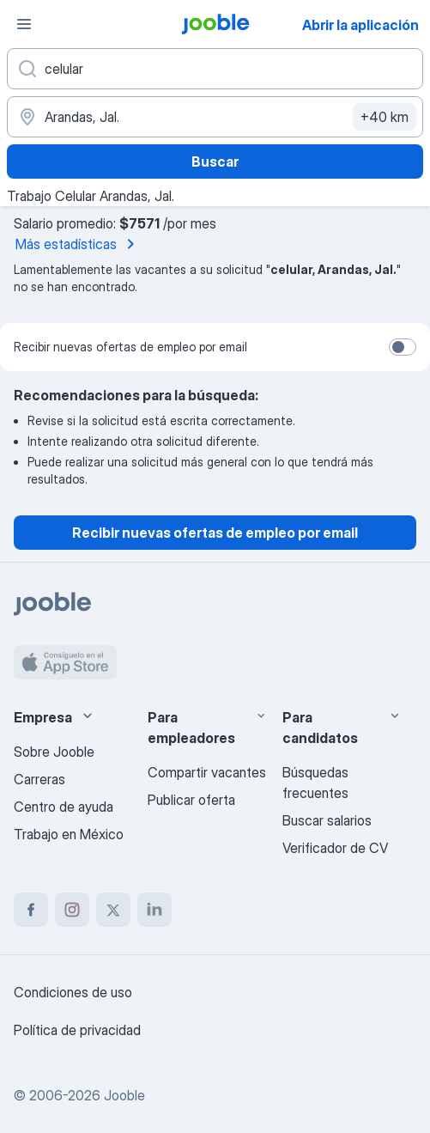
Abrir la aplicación (360, 25)
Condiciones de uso (73, 992)
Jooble (124, 1095)
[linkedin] (154, 909)
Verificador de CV (335, 847)
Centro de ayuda (63, 806)
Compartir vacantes (207, 772)
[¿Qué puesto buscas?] (215, 68)
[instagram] (72, 909)
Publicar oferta (191, 799)
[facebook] (31, 909)
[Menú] (24, 24)
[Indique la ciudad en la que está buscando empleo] (215, 116)
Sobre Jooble (54, 751)
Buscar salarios (327, 820)
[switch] (402, 347)
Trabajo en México (69, 834)
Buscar (215, 161)
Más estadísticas (78, 244)
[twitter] (113, 909)
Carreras (39, 779)
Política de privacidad (77, 1030)
